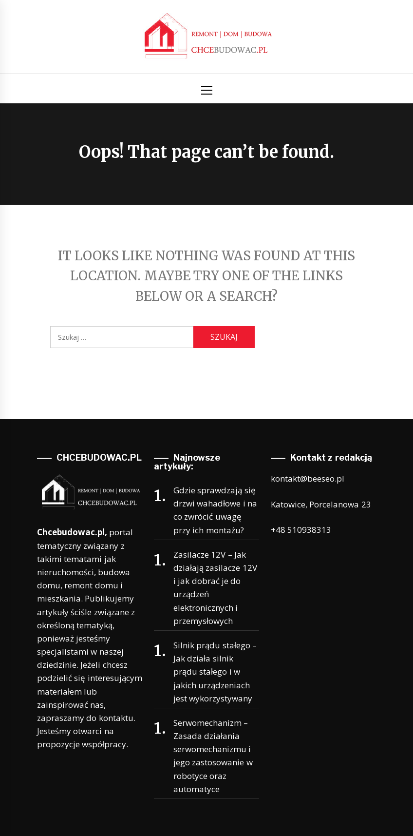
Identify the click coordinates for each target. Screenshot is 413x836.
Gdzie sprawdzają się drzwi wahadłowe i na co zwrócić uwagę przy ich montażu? (215, 510)
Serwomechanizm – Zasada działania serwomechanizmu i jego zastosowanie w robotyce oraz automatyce (213, 756)
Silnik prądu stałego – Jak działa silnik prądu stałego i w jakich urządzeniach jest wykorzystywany (215, 672)
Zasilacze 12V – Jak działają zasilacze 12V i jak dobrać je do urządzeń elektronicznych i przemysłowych (215, 587)
